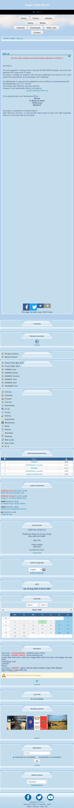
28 (59, 632)
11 (33, 625)
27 (51, 632)
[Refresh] (37, 681)
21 (59, 629)
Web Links (51, 28)
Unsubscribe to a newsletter (48, 757)
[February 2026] (3, 610)
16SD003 (15, 668)
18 (33, 629)
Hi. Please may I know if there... (14, 503)
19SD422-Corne (7, 491)
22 (68, 629)
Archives (37, 685)
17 (24, 629)
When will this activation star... (13, 493)
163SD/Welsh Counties (34, 465)
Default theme (37, 785)
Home (24, 18)
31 (24, 636)
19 (42, 629)
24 (24, 632)
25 (33, 632)
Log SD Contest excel (34, 474)
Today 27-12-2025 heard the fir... (14, 498)
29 (68, 632)
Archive (37, 765)
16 (15, 629)
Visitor (3, 501)
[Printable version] (69, 56)
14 (59, 625)
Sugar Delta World (37, 4)
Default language (37, 573)
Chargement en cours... (37, 209)
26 (42, 632)
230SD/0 (34, 462)
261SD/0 (34, 468)
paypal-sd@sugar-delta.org (37, 90)
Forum (36, 18)
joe (2, 512)
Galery (30, 23)
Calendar (20, 28)
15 (68, 625)
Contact (37, 32)
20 (51, 629)
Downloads (35, 28)
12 (42, 625)
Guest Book (37, 553)
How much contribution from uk (13, 509)
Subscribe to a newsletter (24, 757)
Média (43, 23)
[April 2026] (71, 610)
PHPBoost (41, 802)
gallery (36, 738)
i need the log (6, 514)
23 (15, 632)
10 (24, 625)
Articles (48, 18)
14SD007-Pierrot (18, 655)
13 (51, 625)
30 (15, 636)
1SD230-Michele (18, 653)
